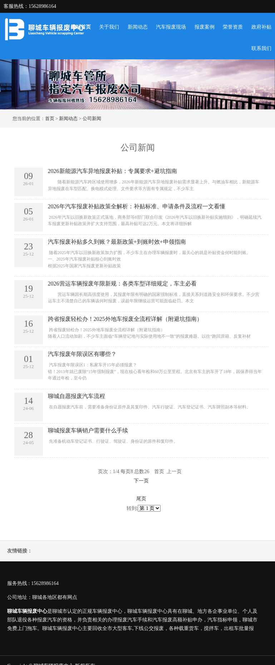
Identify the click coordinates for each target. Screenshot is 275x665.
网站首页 (81, 27)
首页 (49, 118)
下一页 (141, 480)
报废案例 (205, 27)
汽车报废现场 (171, 27)
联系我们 (261, 48)
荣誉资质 (233, 27)
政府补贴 (261, 27)
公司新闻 (92, 118)
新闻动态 (138, 27)
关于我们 (109, 27)
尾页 (141, 498)
